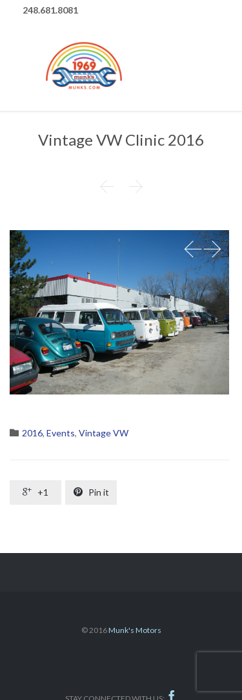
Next (212, 249)
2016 (32, 432)
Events (60, 432)
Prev (193, 249)
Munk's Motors (134, 630)
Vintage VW (103, 432)
